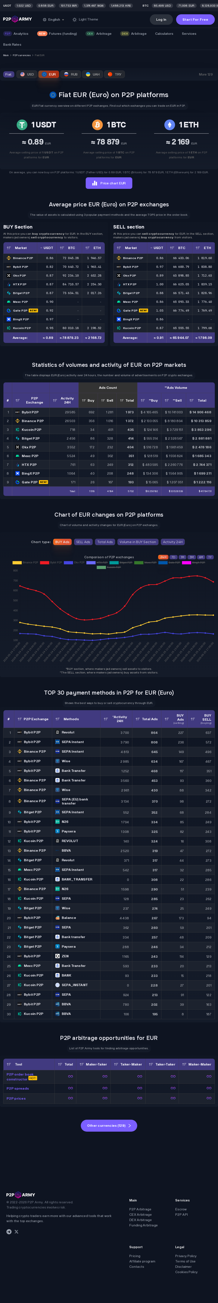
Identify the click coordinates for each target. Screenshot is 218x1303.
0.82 (49, 266)
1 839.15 (205, 284)
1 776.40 (205, 301)
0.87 (49, 275)
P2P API (181, 1215)
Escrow (181, 1209)
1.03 (159, 310)
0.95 (49, 328)
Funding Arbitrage (143, 1225)
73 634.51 (71, 293)
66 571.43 (181, 293)
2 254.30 (94, 284)
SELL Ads (83, 542)
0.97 (49, 319)
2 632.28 (94, 275)
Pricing (134, 1256)
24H (163, 557)
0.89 (159, 275)
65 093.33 (181, 301)
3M (192, 557)
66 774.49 (181, 310)
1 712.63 (205, 275)
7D (173, 557)
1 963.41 (94, 266)
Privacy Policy (186, 1256)
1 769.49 (205, 310)
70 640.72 (71, 266)
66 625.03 (181, 284)
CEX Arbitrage (140, 1215)
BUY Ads (62, 542)
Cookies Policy (186, 1272)
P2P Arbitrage (140, 1209)
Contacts (136, 1267)
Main (6, 55)
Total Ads (105, 542)
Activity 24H (173, 542)
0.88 (159, 293)
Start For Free (195, 19)
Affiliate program (142, 1261)
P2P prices (16, 1098)
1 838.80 (205, 266)
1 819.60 (205, 258)
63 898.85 (181, 275)
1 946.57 (94, 258)
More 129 (206, 74)
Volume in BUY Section (138, 542)
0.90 (49, 301)
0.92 (49, 310)
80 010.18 (71, 328)
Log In (161, 19)
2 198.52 (94, 328)
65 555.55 (181, 328)
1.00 (159, 284)
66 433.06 (181, 258)
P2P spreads (18, 1088)
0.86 (49, 258)
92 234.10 (71, 275)
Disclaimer (183, 1267)
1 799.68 (205, 328)
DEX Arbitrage (140, 1220)
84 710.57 (71, 284)
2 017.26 (94, 293)
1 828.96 (205, 293)
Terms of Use (185, 1261)
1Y (210, 557)
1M (182, 557)
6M (201, 557)
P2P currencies (22, 55)
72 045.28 (71, 258)
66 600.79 (181, 266)
